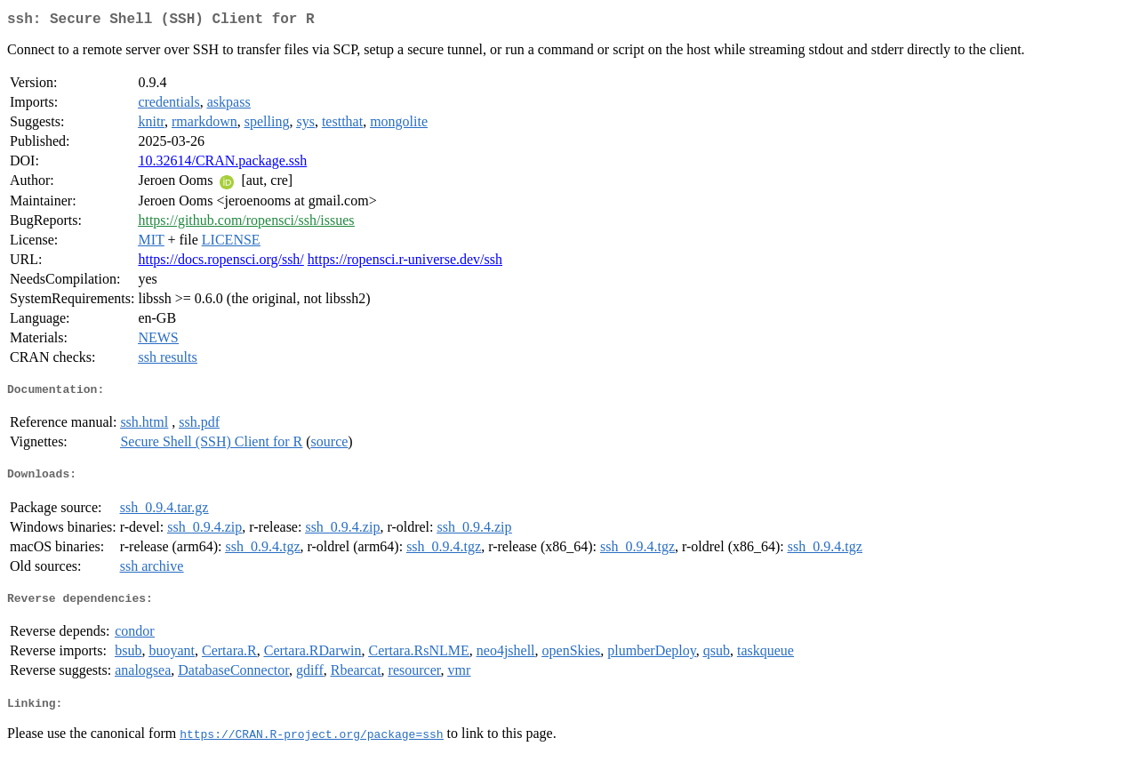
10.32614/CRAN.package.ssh (222, 164)
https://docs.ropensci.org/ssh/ (220, 262)
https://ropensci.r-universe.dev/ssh (405, 262)
